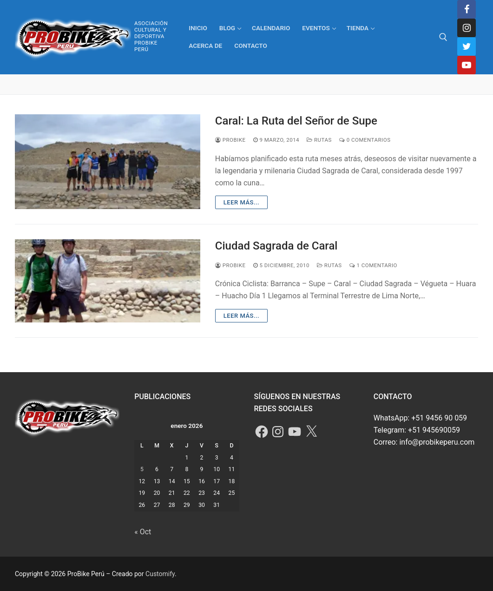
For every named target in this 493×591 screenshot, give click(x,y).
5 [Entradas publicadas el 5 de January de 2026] (142, 469)
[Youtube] (466, 65)
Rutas (319, 140)
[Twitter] (466, 46)
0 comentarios (365, 140)
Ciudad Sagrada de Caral (276, 245)
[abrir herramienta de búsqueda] (443, 37)
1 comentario (373, 265)
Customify (160, 574)
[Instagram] (466, 28)
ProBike (230, 140)
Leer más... (241, 202)
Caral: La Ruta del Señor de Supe (296, 120)
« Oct (142, 531)
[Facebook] (466, 9)
